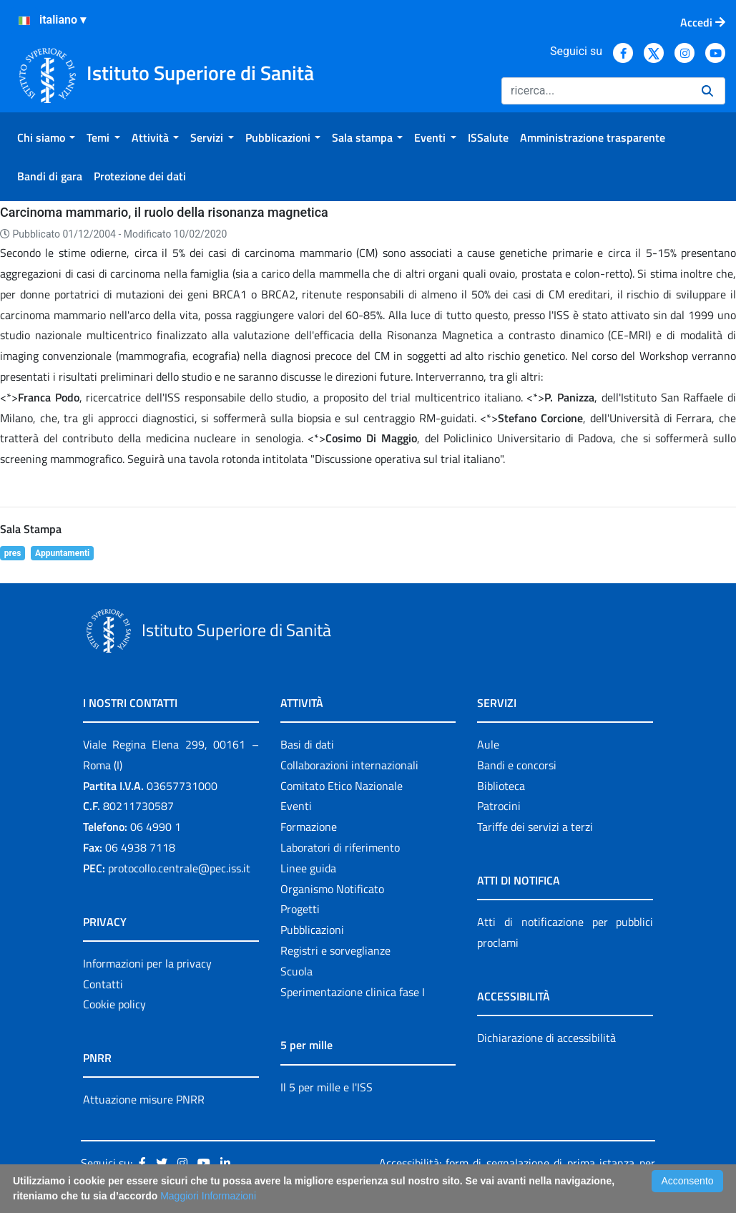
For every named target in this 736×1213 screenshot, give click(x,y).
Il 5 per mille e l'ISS (326, 1087)
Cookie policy (114, 1004)
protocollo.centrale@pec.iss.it (179, 868)
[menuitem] (46, 137)
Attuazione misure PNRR (144, 1099)
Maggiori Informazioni (208, 1196)
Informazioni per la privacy (147, 963)
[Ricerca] (595, 90)
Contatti (103, 984)
